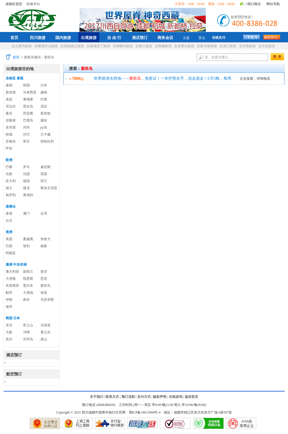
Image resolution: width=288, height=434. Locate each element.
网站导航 (273, 4)
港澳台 (11, 206)
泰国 (9, 85)
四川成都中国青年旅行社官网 (33, 19)
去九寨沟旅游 (22, 46)
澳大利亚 (12, 272)
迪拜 (9, 307)
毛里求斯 (47, 300)
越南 (43, 92)
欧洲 (9, 160)
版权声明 (159, 397)
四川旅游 (37, 37)
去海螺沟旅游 (123, 46)
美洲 (9, 232)
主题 (186, 38)
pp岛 (43, 127)
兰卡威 (45, 134)
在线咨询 (175, 397)
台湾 (43, 213)
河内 (26, 127)
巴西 (9, 246)
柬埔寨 (28, 99)
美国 (9, 239)
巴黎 (9, 167)
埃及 (43, 293)
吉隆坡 (11, 120)
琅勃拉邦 (47, 141)
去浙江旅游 (228, 46)
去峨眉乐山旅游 (46, 46)
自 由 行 (114, 37)
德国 (26, 181)
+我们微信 (253, 4)
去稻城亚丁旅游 (98, 46)
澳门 (26, 213)
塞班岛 (45, 286)
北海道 (45, 325)
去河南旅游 (247, 46)
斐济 (43, 272)
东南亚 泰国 (14, 78)
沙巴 (26, 134)
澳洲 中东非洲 (16, 265)
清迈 (43, 106)
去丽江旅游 (143, 46)
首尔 (9, 339)
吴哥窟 (11, 127)
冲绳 (26, 332)
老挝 (9, 99)
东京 (9, 325)
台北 (9, 220)
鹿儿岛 (45, 332)
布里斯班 (12, 286)
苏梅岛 (11, 141)
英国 (43, 174)
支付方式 (144, 397)
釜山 (43, 339)
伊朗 (9, 300)
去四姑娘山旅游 (72, 46)
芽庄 (26, 141)
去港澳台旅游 (184, 46)
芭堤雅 (28, 113)
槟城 (9, 134)
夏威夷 (28, 239)
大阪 (9, 332)
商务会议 (165, 37)
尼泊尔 (11, 106)
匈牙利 (11, 195)
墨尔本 (28, 286)
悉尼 (43, 279)
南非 (26, 300)
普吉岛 (28, 106)
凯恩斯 (28, 279)
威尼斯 (45, 167)
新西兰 (28, 272)
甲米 (9, 148)
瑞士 (9, 188)
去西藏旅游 (163, 46)
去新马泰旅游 (207, 46)
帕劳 (9, 293)
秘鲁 (43, 246)
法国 (26, 174)
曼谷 (9, 113)
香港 (9, 213)
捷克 (26, 188)
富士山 (28, 325)
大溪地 (28, 293)
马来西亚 (29, 92)
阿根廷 (11, 253)
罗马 (26, 167)
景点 (201, 38)
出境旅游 (89, 37)
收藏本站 (33, 4)
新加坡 (11, 92)
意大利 (11, 181)
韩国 (26, 85)
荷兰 (43, 181)
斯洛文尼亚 (48, 188)
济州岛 (28, 339)
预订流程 (128, 397)
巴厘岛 (28, 120)
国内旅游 (63, 37)
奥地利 (28, 195)
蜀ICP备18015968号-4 (145, 412)
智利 (26, 246)
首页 (14, 37)
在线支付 (218, 38)
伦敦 (9, 174)
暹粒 (43, 120)
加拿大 (45, 239)
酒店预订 (140, 37)
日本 (43, 85)
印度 (43, 99)
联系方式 (112, 397)
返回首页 (191, 397)
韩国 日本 (13, 318)
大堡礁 (11, 279)
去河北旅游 (266, 46)
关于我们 (96, 397)
